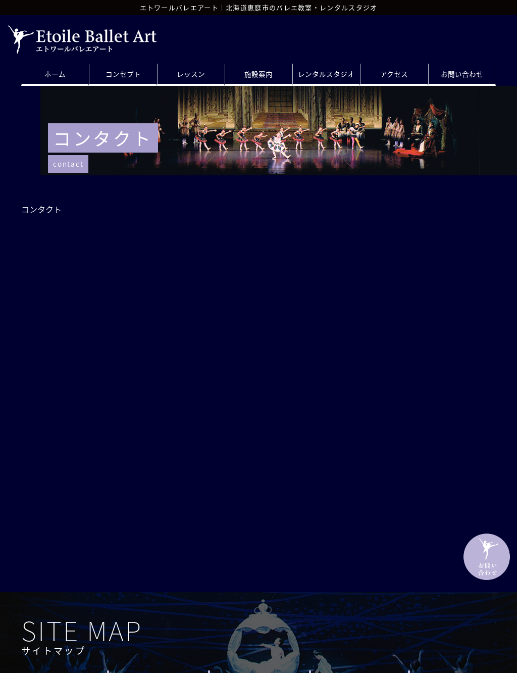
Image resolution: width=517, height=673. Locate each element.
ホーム (55, 74)
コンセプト (123, 74)
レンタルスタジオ (326, 74)
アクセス (394, 74)
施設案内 (258, 74)
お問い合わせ (462, 74)
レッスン (191, 74)
